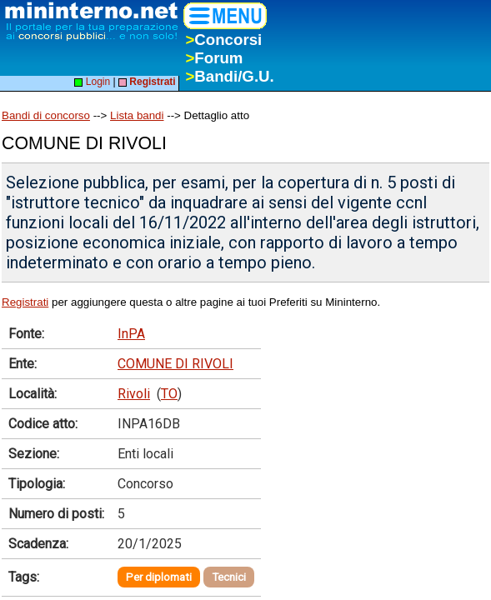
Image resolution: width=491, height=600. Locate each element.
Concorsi (223, 39)
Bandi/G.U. (229, 76)
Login (92, 82)
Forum (214, 58)
